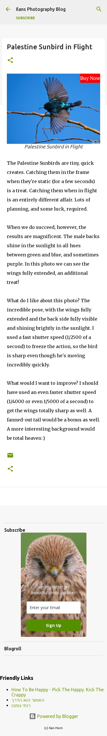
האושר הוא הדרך (27, 699)
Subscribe (25, 18)
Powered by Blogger (53, 716)
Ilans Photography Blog (41, 9)
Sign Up (53, 625)
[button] (10, 60)
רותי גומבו (21, 705)
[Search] (99, 9)
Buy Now (90, 78)
